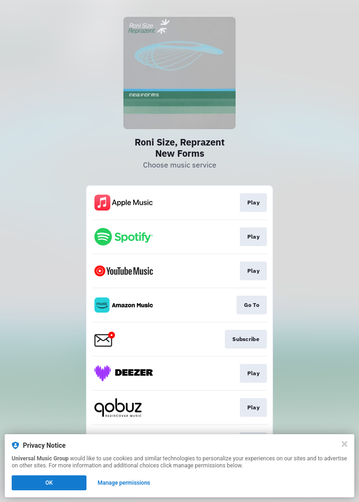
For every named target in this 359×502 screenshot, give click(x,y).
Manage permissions (124, 483)
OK (49, 483)
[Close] (344, 444)
